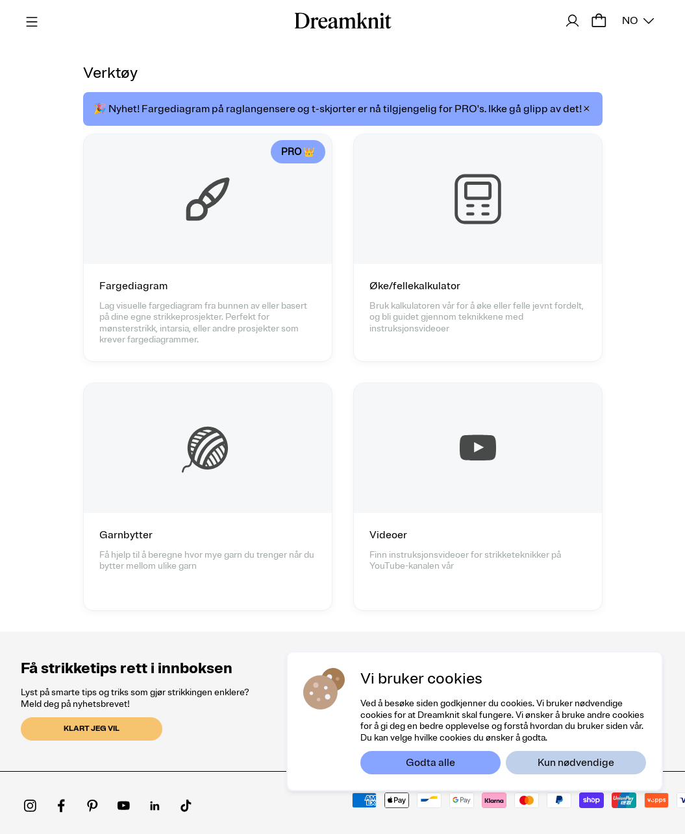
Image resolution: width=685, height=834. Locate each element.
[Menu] (29, 20)
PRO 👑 (298, 152)
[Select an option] (638, 21)
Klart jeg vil (91, 728)
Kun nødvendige (576, 762)
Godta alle (430, 762)
